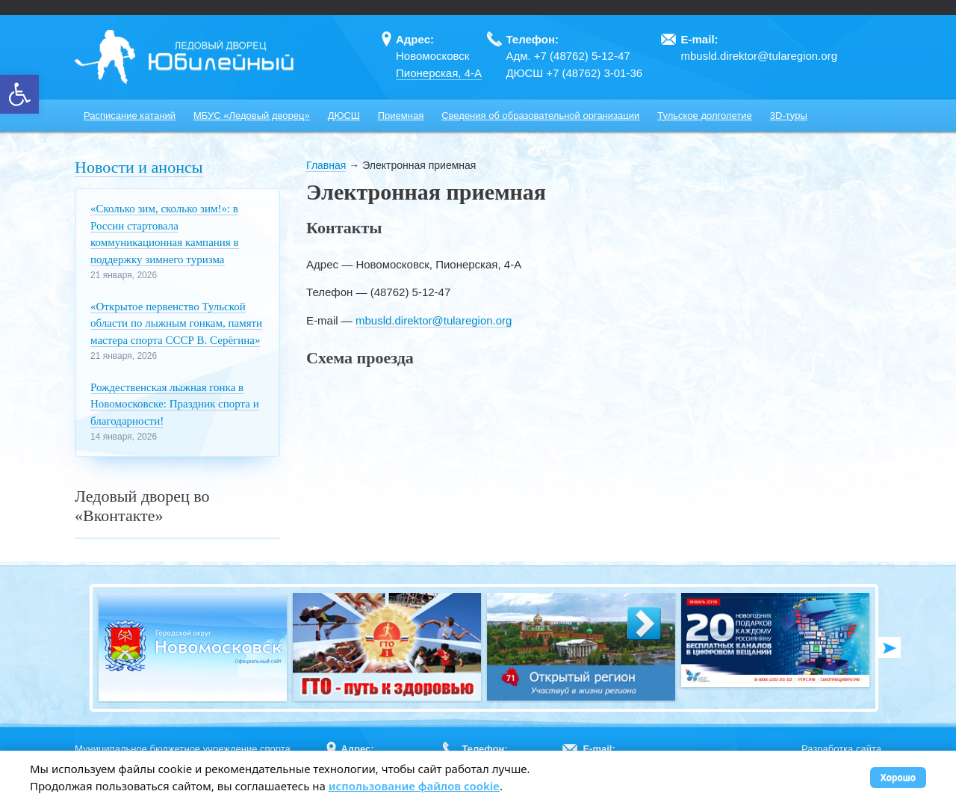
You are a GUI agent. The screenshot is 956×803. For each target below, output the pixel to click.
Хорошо (898, 777)
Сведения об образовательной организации (540, 115)
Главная (326, 165)
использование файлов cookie (414, 785)
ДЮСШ (344, 115)
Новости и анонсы (138, 167)
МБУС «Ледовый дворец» (251, 115)
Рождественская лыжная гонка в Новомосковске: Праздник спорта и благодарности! (174, 404)
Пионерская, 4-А (439, 73)
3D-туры (788, 115)
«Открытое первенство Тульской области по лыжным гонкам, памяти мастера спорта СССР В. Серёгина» (176, 323)
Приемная (400, 115)
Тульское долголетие (704, 115)
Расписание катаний (130, 115)
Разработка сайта (841, 748)
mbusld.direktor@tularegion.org (434, 320)
